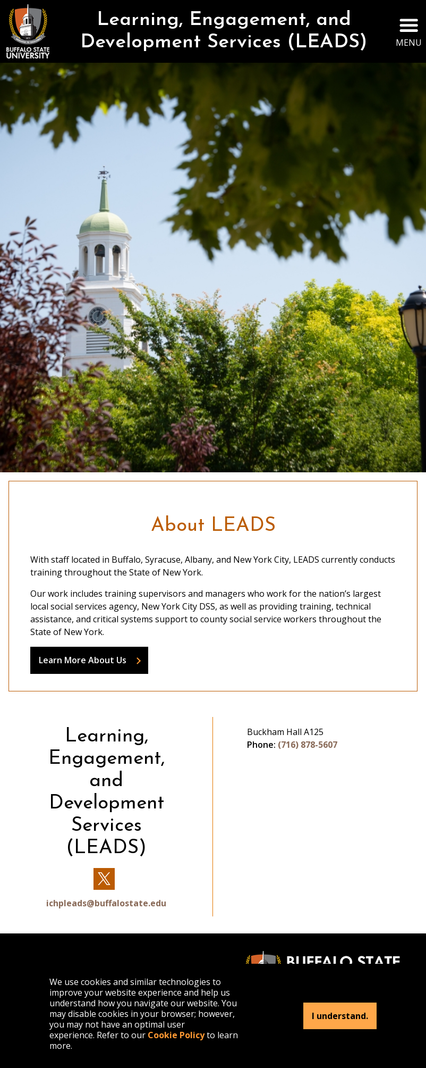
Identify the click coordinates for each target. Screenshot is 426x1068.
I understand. (340, 1016)
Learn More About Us (82, 660)
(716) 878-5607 (307, 744)
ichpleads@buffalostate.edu (106, 903)
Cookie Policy (176, 1035)
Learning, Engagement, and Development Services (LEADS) (223, 31)
